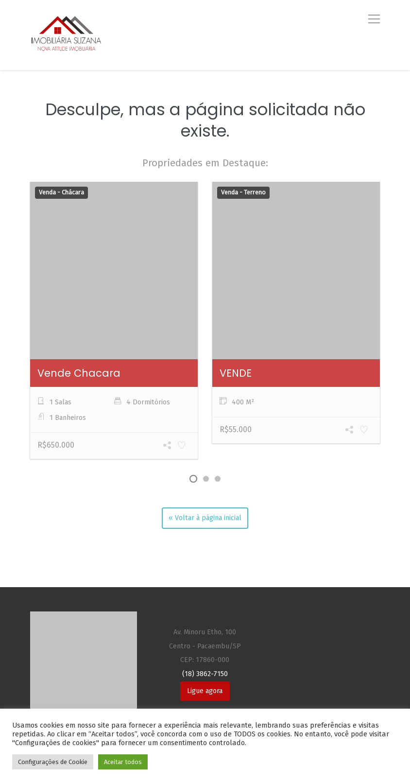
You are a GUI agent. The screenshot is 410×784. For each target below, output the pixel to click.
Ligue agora (204, 691)
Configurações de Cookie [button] (52, 762)
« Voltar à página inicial (205, 518)
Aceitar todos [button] (123, 762)
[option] (114, 321)
